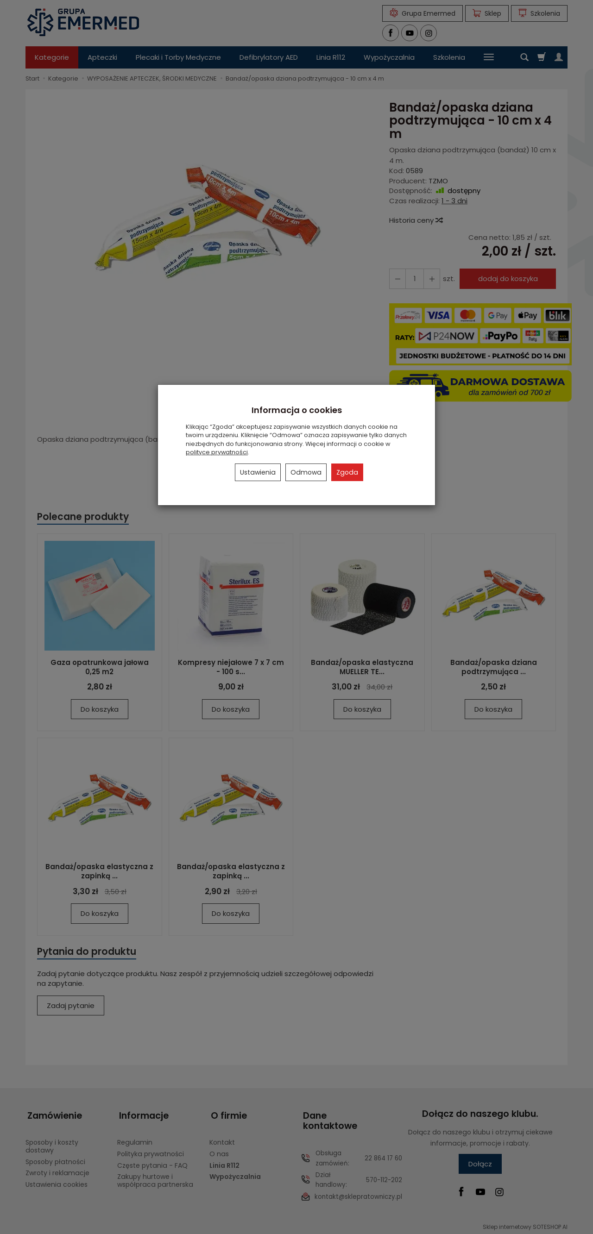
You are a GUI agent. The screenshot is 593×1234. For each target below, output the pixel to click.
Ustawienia (258, 472)
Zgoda (347, 472)
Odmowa (306, 472)
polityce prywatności (217, 452)
